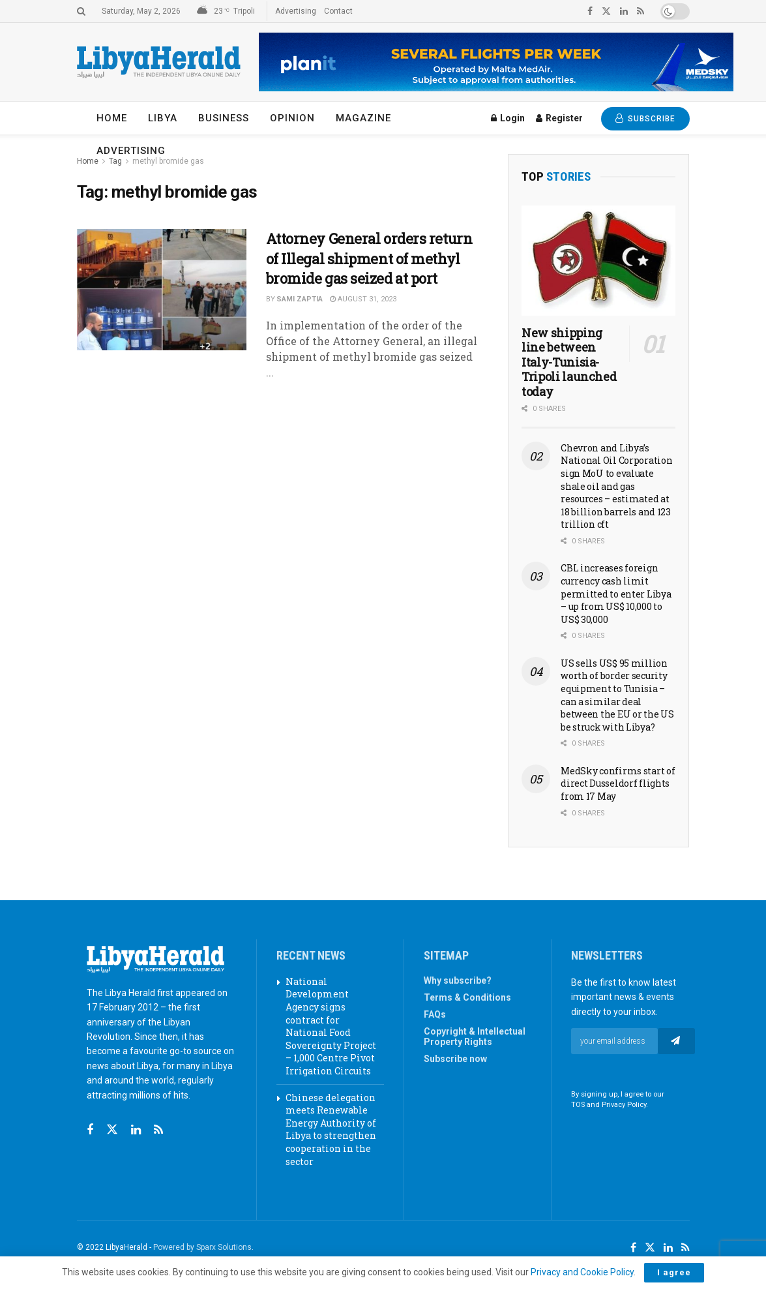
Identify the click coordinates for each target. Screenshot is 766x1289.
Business (223, 118)
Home (111, 118)
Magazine (363, 118)
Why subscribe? (458, 980)
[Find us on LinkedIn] (668, 1248)
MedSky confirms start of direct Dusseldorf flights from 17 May (618, 783)
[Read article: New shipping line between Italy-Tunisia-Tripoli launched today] (598, 260)
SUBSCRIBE (645, 118)
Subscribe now (455, 1059)
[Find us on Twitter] (112, 1130)
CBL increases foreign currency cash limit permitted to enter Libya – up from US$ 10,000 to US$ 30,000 (616, 593)
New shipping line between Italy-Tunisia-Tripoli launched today (569, 362)
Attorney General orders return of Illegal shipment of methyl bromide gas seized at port (369, 258)
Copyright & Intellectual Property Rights (474, 1036)
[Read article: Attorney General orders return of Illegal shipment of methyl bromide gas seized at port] (161, 289)
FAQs (435, 1014)
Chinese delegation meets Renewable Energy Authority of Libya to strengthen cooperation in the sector (331, 1129)
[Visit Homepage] (159, 62)
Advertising (295, 11)
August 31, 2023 (363, 299)
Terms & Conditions (467, 997)
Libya (162, 118)
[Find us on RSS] (158, 1130)
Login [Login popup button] (508, 118)
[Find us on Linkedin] (136, 1130)
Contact (338, 11)
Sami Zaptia (299, 299)
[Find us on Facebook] (90, 1130)
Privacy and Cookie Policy (582, 1272)
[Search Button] (81, 11)
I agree (674, 1272)
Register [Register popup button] (559, 118)
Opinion (292, 118)
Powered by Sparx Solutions (202, 1247)
